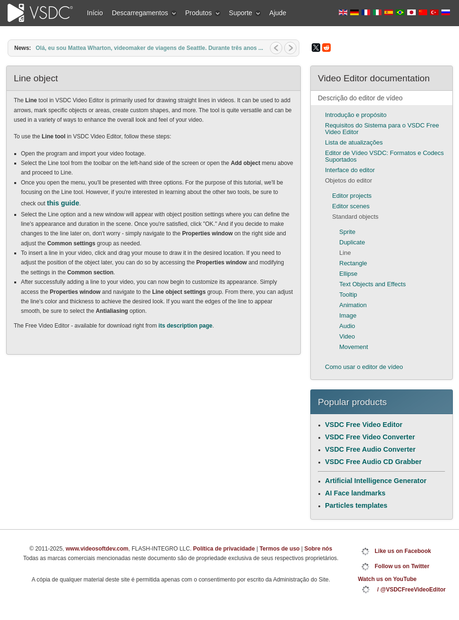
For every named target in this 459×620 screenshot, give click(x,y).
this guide (63, 203)
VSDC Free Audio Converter (370, 449)
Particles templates (356, 505)
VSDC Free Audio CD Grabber (373, 461)
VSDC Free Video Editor (363, 424)
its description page (185, 325)
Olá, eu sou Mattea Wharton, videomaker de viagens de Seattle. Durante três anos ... (149, 48)
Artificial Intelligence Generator (376, 480)
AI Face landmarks (355, 493)
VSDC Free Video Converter (370, 437)
